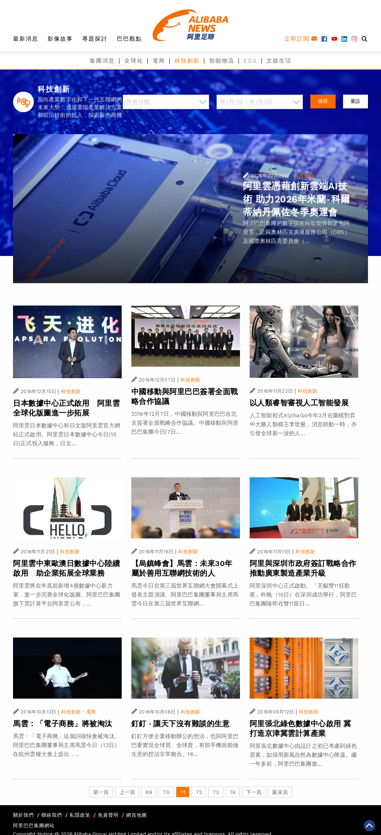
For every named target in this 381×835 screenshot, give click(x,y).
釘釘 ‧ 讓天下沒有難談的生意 (180, 723)
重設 (355, 101)
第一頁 (101, 792)
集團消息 (102, 60)
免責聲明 (108, 815)
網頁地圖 (136, 815)
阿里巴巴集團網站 (34, 825)
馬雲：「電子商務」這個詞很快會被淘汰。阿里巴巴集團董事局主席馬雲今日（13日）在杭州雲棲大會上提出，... (66, 745)
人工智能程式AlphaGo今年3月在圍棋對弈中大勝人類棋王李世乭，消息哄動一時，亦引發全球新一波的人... (303, 424)
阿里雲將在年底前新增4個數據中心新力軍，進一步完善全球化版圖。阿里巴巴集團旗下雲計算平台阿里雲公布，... (66, 594)
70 (166, 792)
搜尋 (323, 101)
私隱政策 (80, 815)
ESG (250, 60)
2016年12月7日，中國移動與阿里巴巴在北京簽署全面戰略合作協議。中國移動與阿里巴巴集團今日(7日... (184, 423)
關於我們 (23, 815)
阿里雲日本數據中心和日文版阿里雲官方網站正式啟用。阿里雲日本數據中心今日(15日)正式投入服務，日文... (66, 434)
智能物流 (221, 60)
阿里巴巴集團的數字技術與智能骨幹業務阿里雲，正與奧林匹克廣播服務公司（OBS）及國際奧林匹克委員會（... (296, 232)
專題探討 (95, 38)
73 (215, 792)
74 (233, 792)
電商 (159, 60)
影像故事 (60, 38)
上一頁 (127, 792)
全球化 (133, 60)
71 (182, 792)
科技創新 (187, 60)
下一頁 (254, 792)
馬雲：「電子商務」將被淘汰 (62, 723)
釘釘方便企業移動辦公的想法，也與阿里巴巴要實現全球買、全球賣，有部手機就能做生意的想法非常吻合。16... (184, 745)
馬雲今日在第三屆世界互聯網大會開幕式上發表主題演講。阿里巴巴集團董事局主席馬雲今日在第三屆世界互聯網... (184, 594)
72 (199, 792)
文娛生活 (279, 60)
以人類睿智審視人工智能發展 (299, 402)
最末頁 (280, 792)
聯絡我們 (51, 815)
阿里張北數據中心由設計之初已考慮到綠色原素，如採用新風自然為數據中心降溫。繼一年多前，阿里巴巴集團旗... (303, 755)
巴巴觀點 (129, 38)
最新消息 (25, 38)
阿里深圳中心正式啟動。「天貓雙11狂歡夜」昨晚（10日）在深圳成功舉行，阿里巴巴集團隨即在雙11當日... (303, 594)
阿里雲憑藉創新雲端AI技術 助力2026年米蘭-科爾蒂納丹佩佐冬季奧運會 (296, 199)
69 (148, 792)
